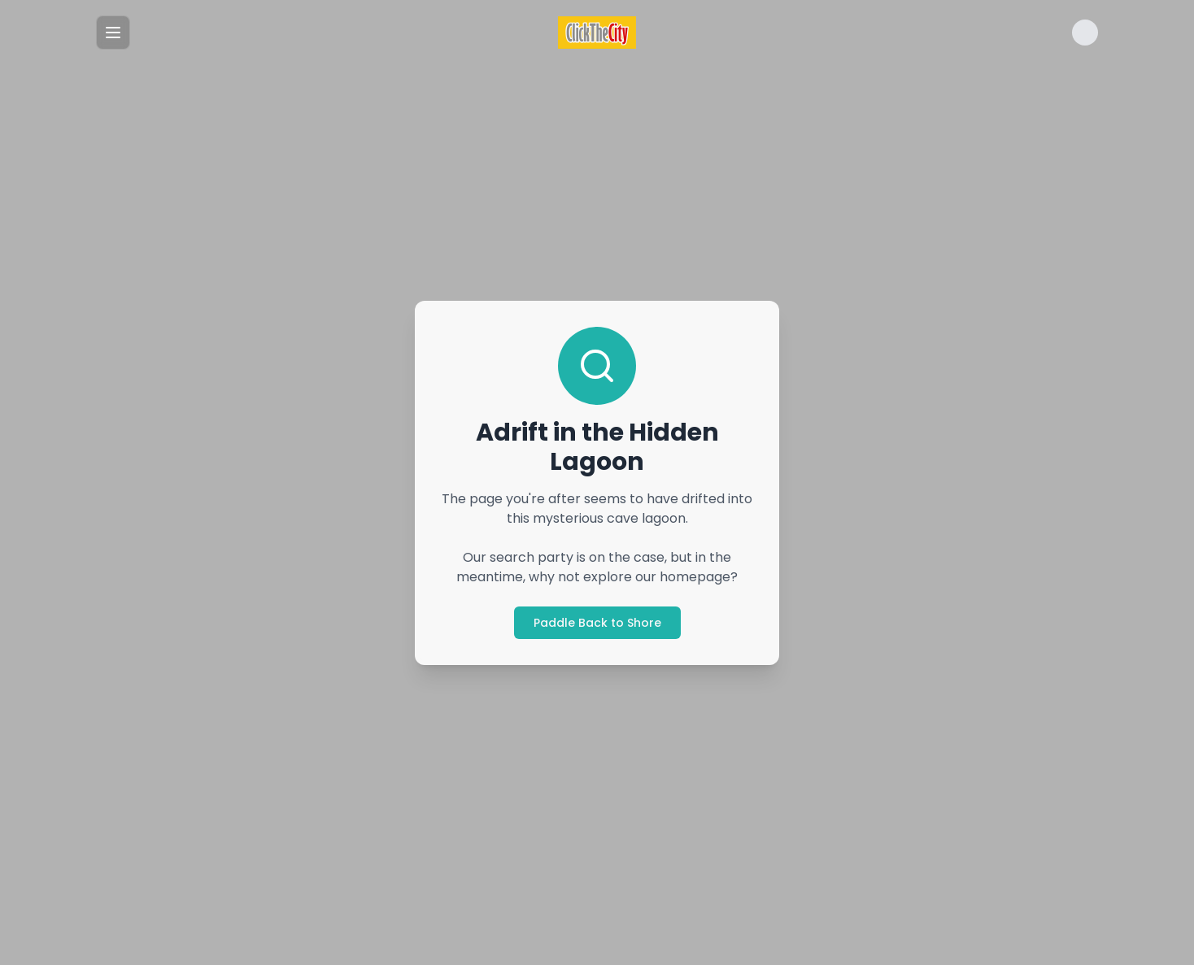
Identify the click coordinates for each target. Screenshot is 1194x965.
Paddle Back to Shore (597, 623)
